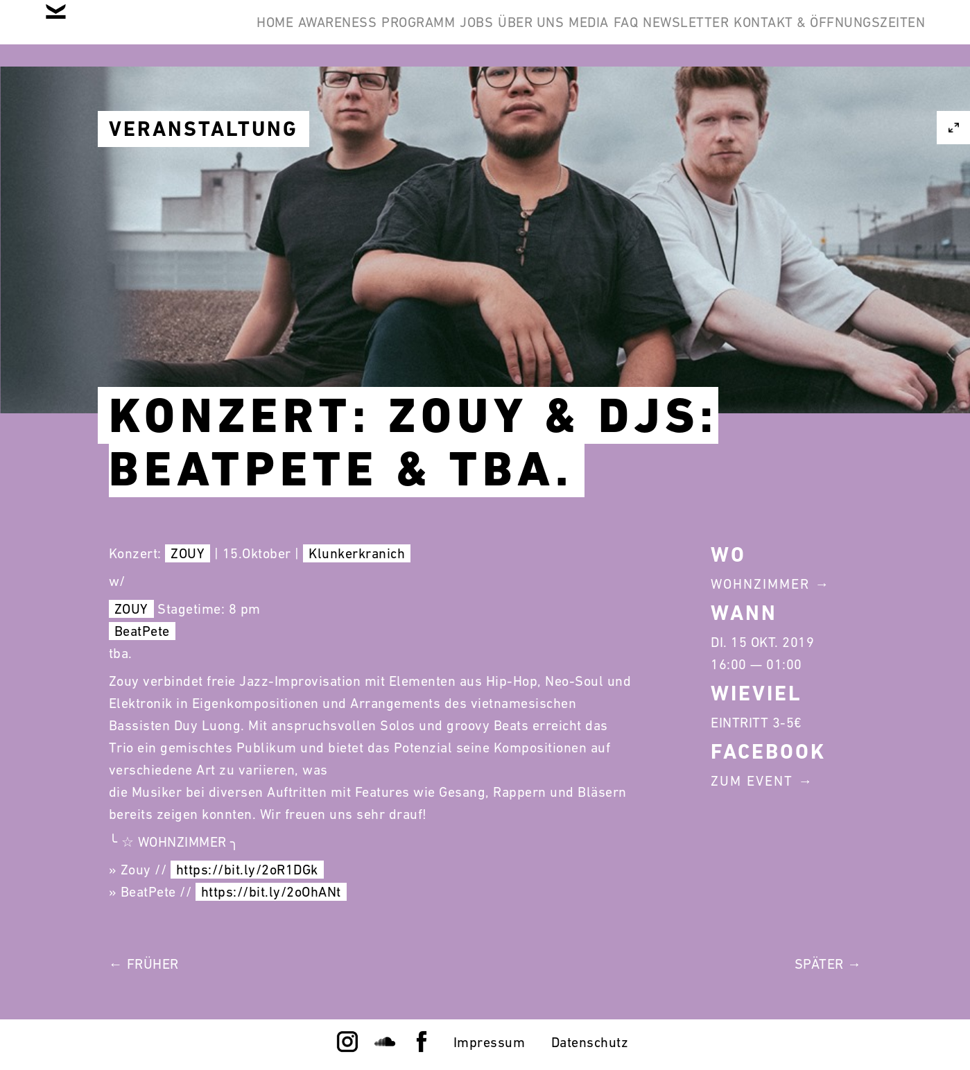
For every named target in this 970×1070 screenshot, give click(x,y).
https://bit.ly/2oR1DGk (247, 869)
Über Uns (653, 33)
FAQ (790, 33)
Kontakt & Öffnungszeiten (819, 99)
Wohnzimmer (760, 584)
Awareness (396, 33)
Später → (828, 964)
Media (732, 33)
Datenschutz (590, 1042)
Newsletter (872, 33)
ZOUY (188, 553)
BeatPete (142, 631)
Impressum (489, 1042)
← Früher (144, 964)
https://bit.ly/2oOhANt (271, 891)
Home (312, 33)
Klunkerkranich (357, 553)
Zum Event (752, 780)
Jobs (577, 33)
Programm (498, 33)
